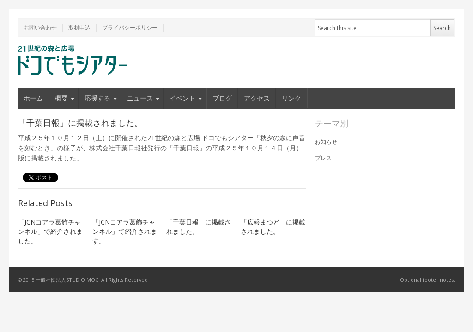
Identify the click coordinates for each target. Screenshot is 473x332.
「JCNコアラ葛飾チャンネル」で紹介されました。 (50, 232)
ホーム (33, 98)
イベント (182, 98)
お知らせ (326, 142)
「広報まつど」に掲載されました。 (273, 227)
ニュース (140, 98)
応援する (97, 98)
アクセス (257, 98)
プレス (323, 158)
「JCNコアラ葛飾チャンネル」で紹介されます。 (124, 232)
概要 (61, 98)
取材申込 (79, 27)
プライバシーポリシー (130, 27)
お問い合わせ (40, 27)
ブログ (222, 98)
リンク (291, 98)
